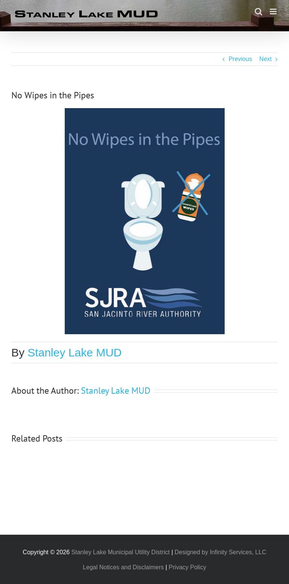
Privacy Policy (187, 567)
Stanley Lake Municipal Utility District (120, 552)
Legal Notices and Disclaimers (123, 567)
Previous (240, 59)
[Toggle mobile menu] (274, 11)
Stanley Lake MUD (74, 352)
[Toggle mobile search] (258, 11)
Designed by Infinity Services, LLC (220, 552)
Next (265, 59)
